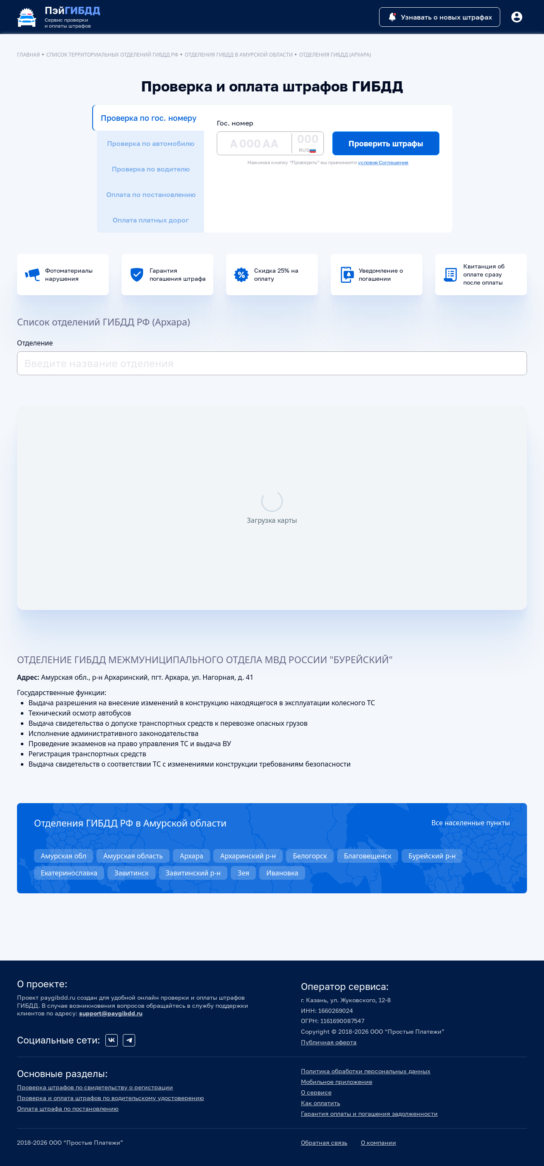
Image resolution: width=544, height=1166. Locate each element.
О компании (378, 1142)
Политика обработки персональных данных (366, 1071)
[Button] (517, 17)
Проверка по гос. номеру (148, 118)
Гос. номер (235, 123)
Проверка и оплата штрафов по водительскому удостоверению (110, 1097)
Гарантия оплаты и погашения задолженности (369, 1113)
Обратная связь (324, 1142)
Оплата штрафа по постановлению (68, 1108)
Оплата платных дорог (151, 220)
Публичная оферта (329, 1042)
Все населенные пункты (470, 822)
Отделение (35, 343)
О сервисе (316, 1092)
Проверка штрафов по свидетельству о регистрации (95, 1087)
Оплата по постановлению (151, 194)
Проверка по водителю (151, 169)
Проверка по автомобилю (150, 143)
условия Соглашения (383, 162)
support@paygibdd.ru (110, 1013)
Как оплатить (320, 1102)
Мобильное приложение (336, 1081)
